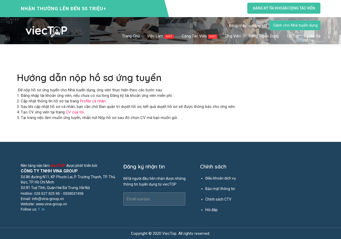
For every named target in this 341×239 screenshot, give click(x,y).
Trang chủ (131, 36)
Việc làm (160, 36)
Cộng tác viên (200, 36)
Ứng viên (233, 36)
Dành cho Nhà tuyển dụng (295, 25)
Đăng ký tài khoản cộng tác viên (284, 8)
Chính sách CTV (218, 199)
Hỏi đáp (211, 210)
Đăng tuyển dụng (264, 36)
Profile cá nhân (93, 101)
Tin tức (293, 36)
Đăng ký (258, 25)
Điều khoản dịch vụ (220, 178)
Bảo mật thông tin (220, 189)
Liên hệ (314, 36)
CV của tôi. (75, 112)
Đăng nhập (238, 25)
